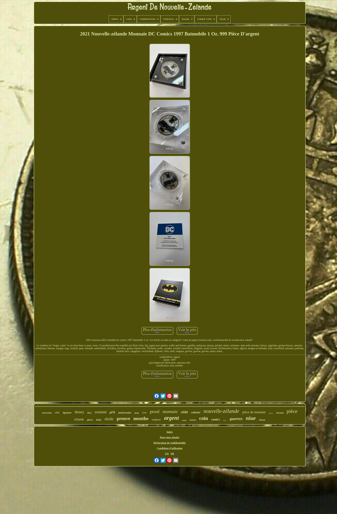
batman (193, 420)
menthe (141, 418)
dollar (98, 420)
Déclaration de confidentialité (170, 442)
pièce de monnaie (254, 412)
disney (79, 412)
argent (171, 418)
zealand (100, 412)
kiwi (89, 412)
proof (154, 411)
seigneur (156, 419)
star (57, 412)
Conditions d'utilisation (169, 448)
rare (144, 412)
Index (170, 432)
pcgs (136, 412)
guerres (236, 418)
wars (224, 420)
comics (215, 419)
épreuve (67, 412)
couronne (47, 413)
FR (172, 453)
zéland (279, 413)
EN (167, 453)
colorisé (195, 412)
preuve (123, 418)
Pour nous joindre (169, 437)
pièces (90, 420)
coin (203, 418)
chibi (184, 412)
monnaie (170, 411)
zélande (79, 419)
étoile (109, 419)
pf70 (112, 412)
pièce (292, 411)
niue (251, 418)
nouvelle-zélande (221, 411)
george (184, 420)
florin (271, 413)
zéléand (262, 420)
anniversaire (124, 412)
